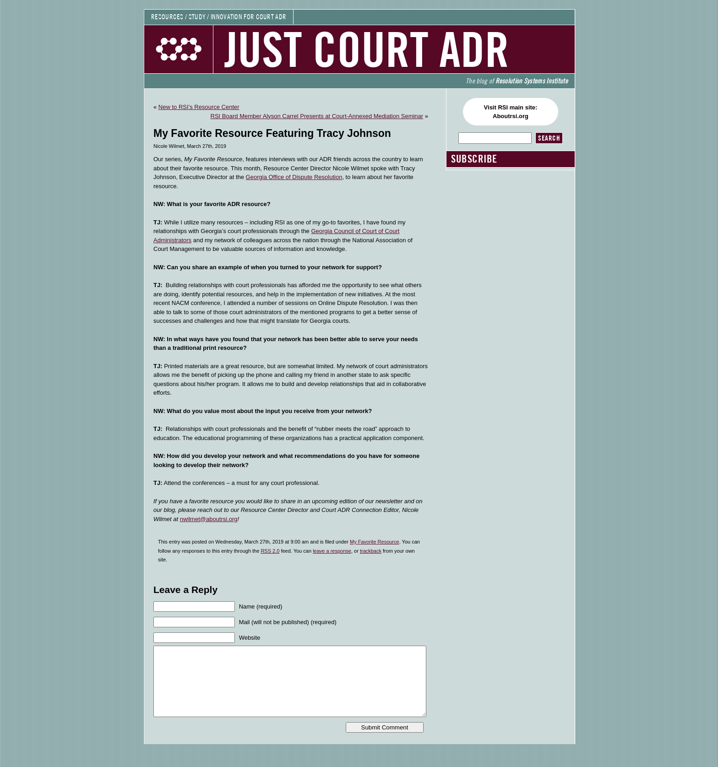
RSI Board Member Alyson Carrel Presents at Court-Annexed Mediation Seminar (317, 116)
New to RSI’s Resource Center (198, 106)
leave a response (332, 551)
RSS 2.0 (270, 551)
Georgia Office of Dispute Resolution (294, 177)
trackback (370, 551)
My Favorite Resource (374, 541)
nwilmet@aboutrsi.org (209, 519)
